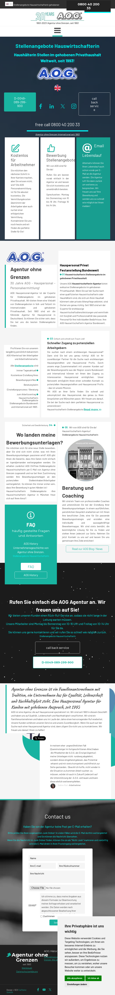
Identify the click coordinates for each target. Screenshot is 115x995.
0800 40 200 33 (88, 6)
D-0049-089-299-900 (20, 102)
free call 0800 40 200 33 (57, 124)
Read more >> (92, 409)
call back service (94, 104)
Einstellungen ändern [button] (77, 984)
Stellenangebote (24, 365)
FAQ (31, 566)
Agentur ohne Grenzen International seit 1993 (57, 134)
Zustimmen (49, 916)
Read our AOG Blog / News (87, 549)
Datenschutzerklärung (27, 971)
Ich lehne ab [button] (93, 978)
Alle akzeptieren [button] (74, 978)
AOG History (31, 575)
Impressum (27, 968)
